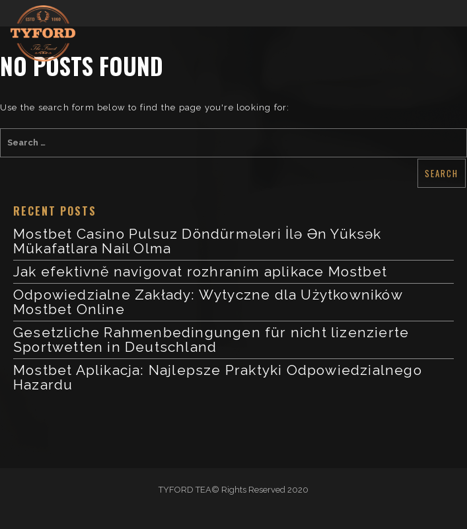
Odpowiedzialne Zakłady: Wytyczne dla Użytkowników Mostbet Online (207, 301)
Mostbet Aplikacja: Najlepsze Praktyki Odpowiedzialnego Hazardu (217, 377)
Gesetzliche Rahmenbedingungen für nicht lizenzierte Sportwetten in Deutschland (211, 339)
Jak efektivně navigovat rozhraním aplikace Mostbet (200, 271)
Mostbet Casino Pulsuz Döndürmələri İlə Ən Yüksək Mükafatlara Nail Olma (197, 241)
